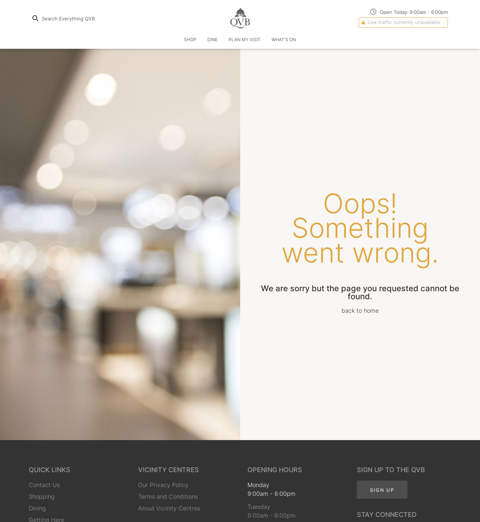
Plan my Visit (245, 39)
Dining (37, 508)
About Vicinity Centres (169, 508)
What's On (284, 39)
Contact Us (44, 485)
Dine (212, 39)
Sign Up (382, 490)
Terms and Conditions (168, 496)
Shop (190, 39)
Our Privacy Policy (163, 485)
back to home (360, 310)
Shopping (42, 496)
